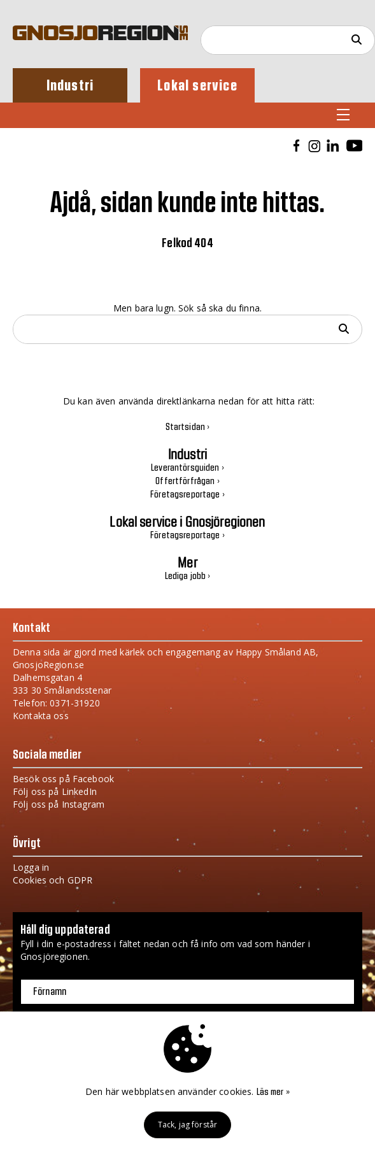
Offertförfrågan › (187, 481)
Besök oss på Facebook (63, 779)
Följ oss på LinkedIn (55, 791)
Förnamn (49, 992)
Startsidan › (188, 427)
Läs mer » (273, 1092)
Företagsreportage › (187, 494)
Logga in (31, 867)
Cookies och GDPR (52, 880)
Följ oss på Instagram (58, 804)
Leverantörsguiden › (187, 468)
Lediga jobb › (188, 576)
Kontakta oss (41, 716)
